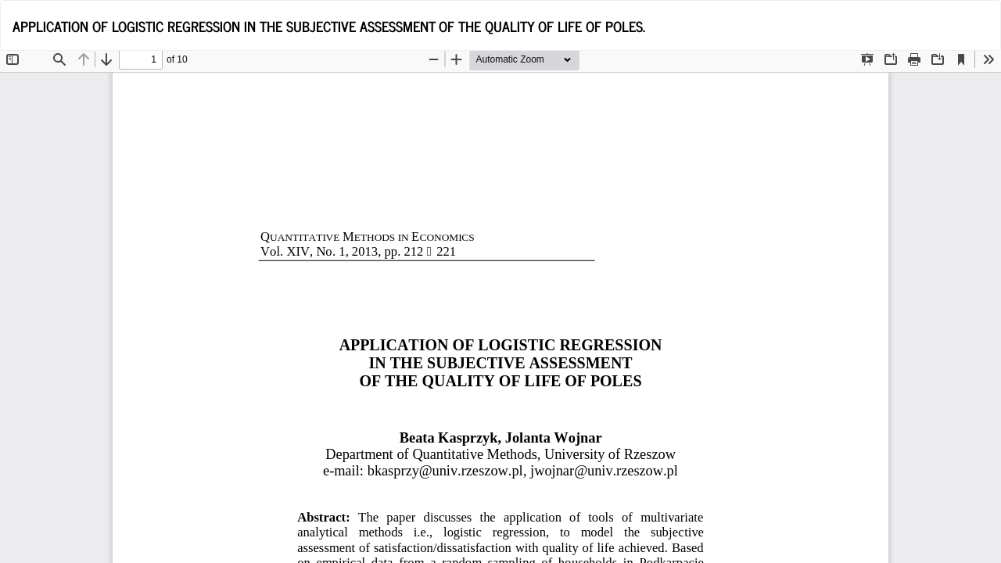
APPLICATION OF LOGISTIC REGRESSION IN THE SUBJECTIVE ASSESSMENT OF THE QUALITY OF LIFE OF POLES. (329, 26)
